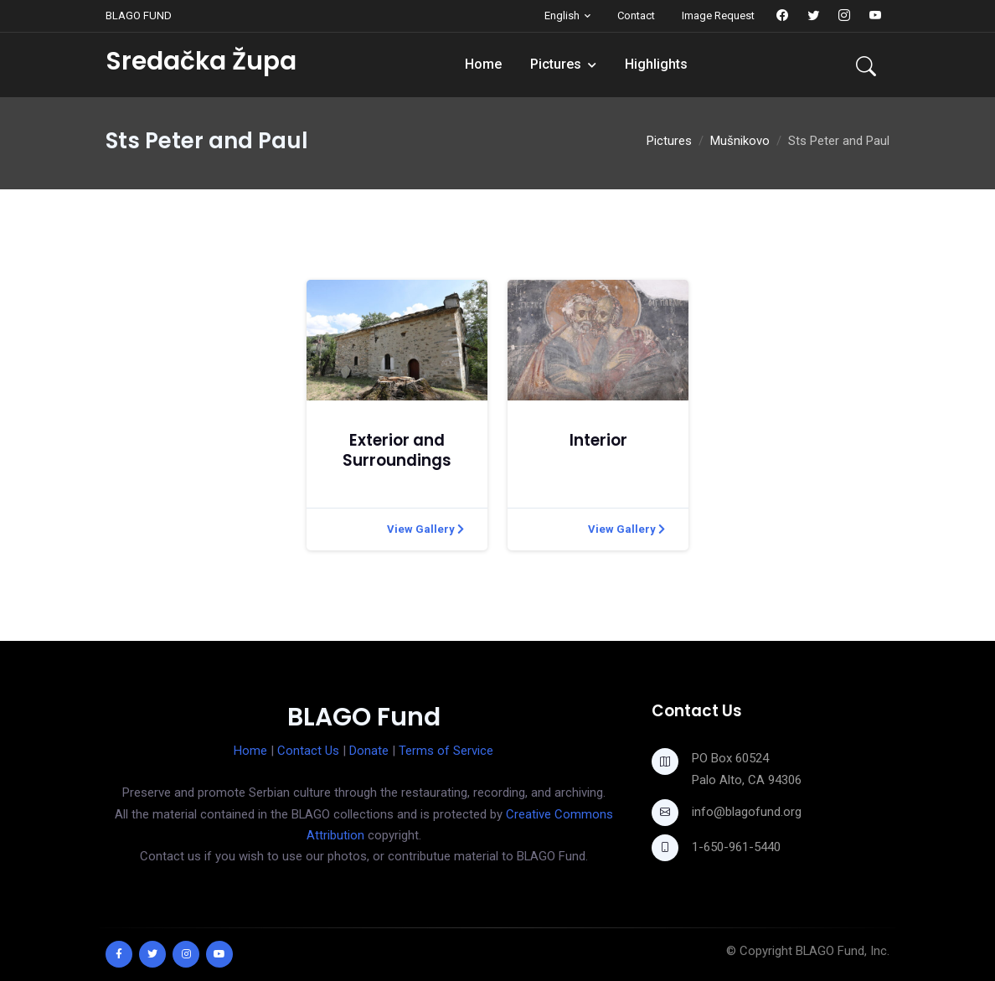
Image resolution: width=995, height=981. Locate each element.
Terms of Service (446, 750)
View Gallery (425, 529)
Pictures (555, 64)
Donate (369, 750)
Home (483, 64)
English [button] (562, 15)
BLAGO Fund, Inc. (842, 950)
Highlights (656, 64)
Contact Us (308, 750)
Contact (636, 15)
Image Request (718, 15)
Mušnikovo (740, 140)
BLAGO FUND (139, 15)
